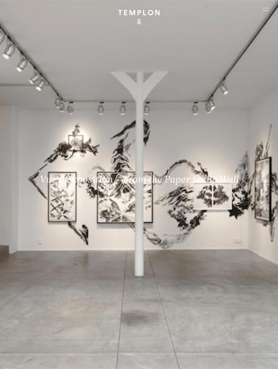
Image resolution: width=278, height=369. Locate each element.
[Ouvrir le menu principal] (266, 9)
